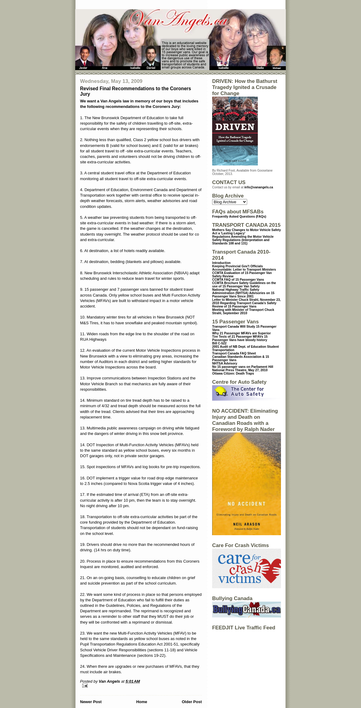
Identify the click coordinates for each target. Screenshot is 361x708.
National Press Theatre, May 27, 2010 (240, 370)
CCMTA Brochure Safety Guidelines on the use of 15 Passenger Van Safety (244, 284)
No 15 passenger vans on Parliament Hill (242, 366)
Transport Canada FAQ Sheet (234, 353)
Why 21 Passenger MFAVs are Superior (241, 333)
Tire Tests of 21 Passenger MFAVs (237, 336)
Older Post (192, 701)
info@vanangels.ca (258, 187)
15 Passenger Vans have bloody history (240, 338)
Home (141, 701)
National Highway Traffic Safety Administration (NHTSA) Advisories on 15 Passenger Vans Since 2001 (243, 293)
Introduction (221, 263)
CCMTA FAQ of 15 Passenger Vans (238, 279)
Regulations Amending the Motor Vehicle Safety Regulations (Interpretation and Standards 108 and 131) (243, 240)
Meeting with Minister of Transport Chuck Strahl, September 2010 (243, 311)
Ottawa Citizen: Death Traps (233, 373)
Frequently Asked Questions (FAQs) (239, 216)
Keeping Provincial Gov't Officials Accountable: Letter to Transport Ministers (244, 268)
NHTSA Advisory (224, 363)
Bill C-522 (219, 343)
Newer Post (91, 701)
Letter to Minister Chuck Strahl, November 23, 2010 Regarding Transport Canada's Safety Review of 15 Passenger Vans (246, 303)
